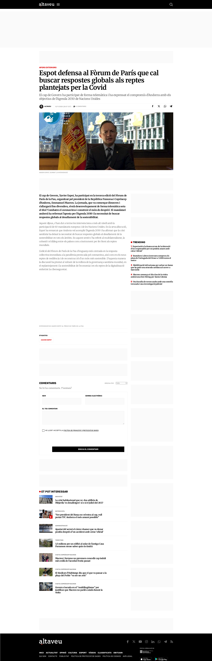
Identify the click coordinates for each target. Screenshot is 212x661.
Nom (44, 396)
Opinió (63, 653)
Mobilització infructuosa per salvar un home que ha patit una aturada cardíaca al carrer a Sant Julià (152, 267)
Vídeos (92, 653)
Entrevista (60, 506)
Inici (41, 653)
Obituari (118, 653)
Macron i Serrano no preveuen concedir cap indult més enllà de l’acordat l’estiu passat (80, 554)
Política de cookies (112, 656)
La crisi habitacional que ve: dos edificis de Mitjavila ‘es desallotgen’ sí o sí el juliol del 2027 (79, 496)
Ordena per (109, 383)
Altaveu (47, 106)
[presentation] (62, 441)
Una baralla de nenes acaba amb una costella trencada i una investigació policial (152, 282)
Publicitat (64, 656)
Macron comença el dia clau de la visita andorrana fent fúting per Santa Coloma (149, 275)
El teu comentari (50, 409)
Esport (83, 653)
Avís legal (127, 656)
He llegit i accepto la (70, 430)
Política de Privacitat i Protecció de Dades (81, 430)
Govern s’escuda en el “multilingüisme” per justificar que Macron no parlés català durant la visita (79, 584)
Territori (59, 535)
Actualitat (52, 653)
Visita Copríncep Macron (65, 549)
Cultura (72, 653)
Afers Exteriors (47, 67)
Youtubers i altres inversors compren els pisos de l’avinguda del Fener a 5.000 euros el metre (151, 258)
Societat (58, 491)
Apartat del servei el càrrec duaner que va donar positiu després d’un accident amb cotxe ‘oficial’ (79, 525)
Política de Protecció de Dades (86, 656)
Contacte (52, 656)
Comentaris (81, 106)
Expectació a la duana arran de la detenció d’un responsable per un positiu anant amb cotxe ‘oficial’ (150, 248)
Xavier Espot (46, 340)
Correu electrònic (93, 396)
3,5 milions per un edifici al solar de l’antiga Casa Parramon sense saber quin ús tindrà (79, 539)
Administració (61, 520)
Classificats (104, 653)
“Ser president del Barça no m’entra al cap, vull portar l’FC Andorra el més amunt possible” (78, 510)
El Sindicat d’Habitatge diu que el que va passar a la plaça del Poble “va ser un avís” (81, 568)
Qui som (42, 656)
